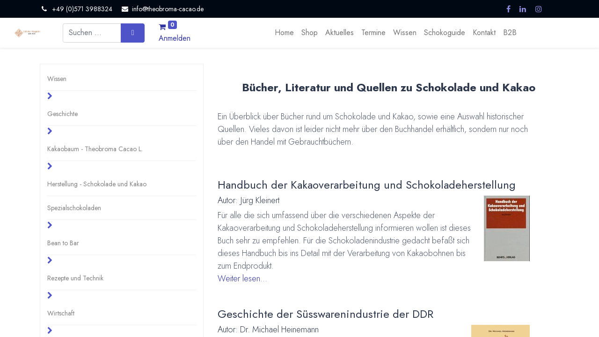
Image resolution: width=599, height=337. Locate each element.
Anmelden (174, 38)
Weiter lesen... (242, 278)
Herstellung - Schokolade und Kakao (96, 184)
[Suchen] (133, 32)
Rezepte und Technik (75, 278)
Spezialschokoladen (74, 207)
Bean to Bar (63, 243)
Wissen (56, 78)
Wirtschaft (60, 313)
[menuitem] (284, 32)
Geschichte (62, 113)
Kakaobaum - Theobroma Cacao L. (95, 149)
